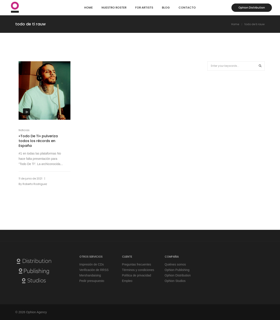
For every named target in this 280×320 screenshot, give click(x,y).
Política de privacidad (136, 275)
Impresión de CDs (91, 264)
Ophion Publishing (177, 270)
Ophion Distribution (251, 7)
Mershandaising (90, 275)
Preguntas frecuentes (136, 264)
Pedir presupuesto (91, 281)
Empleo (127, 281)
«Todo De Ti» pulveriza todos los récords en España (38, 141)
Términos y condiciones (138, 270)
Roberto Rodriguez (35, 184)
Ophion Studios (175, 281)
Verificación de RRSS (94, 270)
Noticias (24, 130)
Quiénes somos (175, 264)
